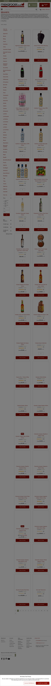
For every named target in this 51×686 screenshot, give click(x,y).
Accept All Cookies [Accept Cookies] (42, 683)
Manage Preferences (29, 683)
